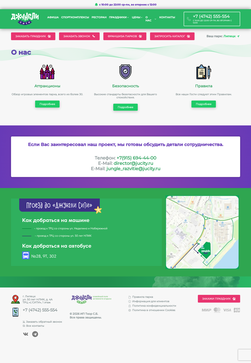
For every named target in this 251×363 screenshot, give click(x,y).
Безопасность (125, 86)
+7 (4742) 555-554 (40, 310)
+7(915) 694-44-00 (136, 158)
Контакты (167, 17)
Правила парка (140, 297)
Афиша (53, 17)
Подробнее (47, 104)
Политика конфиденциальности (152, 305)
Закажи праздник (219, 298)
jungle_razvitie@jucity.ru (133, 168)
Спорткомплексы (75, 17)
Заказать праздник (33, 36)
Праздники (118, 17)
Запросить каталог (172, 36)
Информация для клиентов (148, 301)
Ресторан (99, 17)
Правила (203, 86)
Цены (136, 17)
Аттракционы (47, 86)
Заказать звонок (79, 36)
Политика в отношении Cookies (151, 310)
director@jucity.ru (133, 163)
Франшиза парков (125, 36)
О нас (148, 19)
